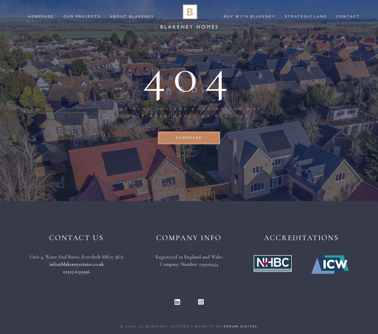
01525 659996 (76, 272)
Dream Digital (241, 326)
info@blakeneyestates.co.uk (76, 264)
